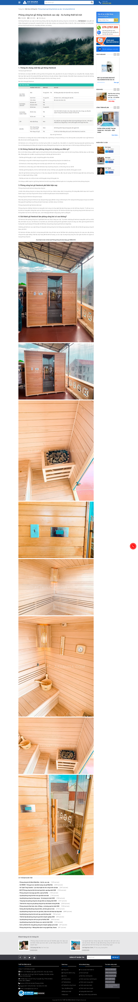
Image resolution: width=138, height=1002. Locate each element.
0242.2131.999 (43, 986)
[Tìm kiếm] (92, 2)
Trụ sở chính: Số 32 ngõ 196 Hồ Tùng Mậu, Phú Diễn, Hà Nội (35, 974)
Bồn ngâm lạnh (110, 979)
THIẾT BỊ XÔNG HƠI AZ (68, 1000)
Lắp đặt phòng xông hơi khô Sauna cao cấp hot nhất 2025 (35, 922)
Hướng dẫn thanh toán (86, 991)
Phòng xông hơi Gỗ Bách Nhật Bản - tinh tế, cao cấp (33, 882)
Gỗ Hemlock (82, 21)
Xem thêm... (115, 135)
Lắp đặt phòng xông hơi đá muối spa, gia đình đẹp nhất (34, 914)
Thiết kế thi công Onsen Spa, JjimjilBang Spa (69, 987)
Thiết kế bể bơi (66, 982)
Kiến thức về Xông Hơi (31, 9)
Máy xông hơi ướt (110, 975)
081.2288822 (111, 149)
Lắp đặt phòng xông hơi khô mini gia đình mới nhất (33, 895)
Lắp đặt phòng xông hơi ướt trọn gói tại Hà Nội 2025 (33, 919)
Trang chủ (21, 9)
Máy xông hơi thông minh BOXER (111, 986)
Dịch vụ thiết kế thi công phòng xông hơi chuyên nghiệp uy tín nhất (38, 925)
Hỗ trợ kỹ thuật (83, 973)
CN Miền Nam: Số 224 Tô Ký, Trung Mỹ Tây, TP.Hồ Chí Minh (35, 979)
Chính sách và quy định (86, 982)
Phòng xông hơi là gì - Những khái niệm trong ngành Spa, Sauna (37, 927)
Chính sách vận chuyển (86, 988)
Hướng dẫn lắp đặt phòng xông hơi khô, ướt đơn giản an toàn (36, 909)
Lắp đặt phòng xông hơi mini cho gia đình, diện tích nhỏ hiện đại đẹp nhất (40, 911)
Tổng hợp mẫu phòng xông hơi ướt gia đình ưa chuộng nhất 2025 (37, 901)
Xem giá (116, 82)
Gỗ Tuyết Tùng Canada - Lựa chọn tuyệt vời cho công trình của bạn (38, 887)
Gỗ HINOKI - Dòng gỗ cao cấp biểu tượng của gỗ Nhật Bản (35, 885)
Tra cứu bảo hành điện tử (86, 969)
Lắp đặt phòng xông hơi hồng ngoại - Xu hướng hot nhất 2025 (36, 898)
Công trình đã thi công (68, 973)
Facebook (111, 151)
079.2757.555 (110, 27)
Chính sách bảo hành (85, 985)
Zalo (107, 151)
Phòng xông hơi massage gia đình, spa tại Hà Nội (33, 893)
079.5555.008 (111, 159)
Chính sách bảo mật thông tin (88, 979)
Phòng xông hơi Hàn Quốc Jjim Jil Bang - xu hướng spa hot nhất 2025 (38, 906)
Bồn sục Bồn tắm (111, 969)
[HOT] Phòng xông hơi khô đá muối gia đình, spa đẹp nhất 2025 (37, 890)
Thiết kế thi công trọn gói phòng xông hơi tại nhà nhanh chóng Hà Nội (39, 903)
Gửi (116, 20)
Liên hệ (64, 976)
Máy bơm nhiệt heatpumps (66, 993)
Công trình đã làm (102, 107)
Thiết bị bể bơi (66, 979)
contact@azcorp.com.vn (31, 988)
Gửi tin (115, 957)
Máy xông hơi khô (111, 972)
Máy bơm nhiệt (110, 982)
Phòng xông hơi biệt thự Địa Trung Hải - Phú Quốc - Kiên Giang (106, 130)
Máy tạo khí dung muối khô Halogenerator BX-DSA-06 (106, 78)
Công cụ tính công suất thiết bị (88, 994)
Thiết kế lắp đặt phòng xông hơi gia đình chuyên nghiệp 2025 (36, 917)
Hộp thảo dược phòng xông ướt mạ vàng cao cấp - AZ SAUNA (114, 95)
